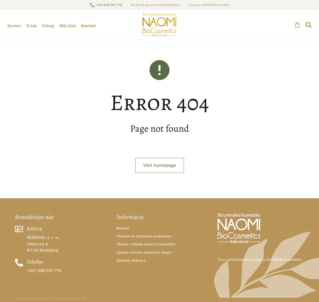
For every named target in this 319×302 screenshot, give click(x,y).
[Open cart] (297, 25)
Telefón (35, 262)
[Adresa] (19, 228)
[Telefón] (19, 263)
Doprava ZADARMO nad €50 (209, 5)
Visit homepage (159, 165)
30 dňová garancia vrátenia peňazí (155, 5)
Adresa (34, 228)
